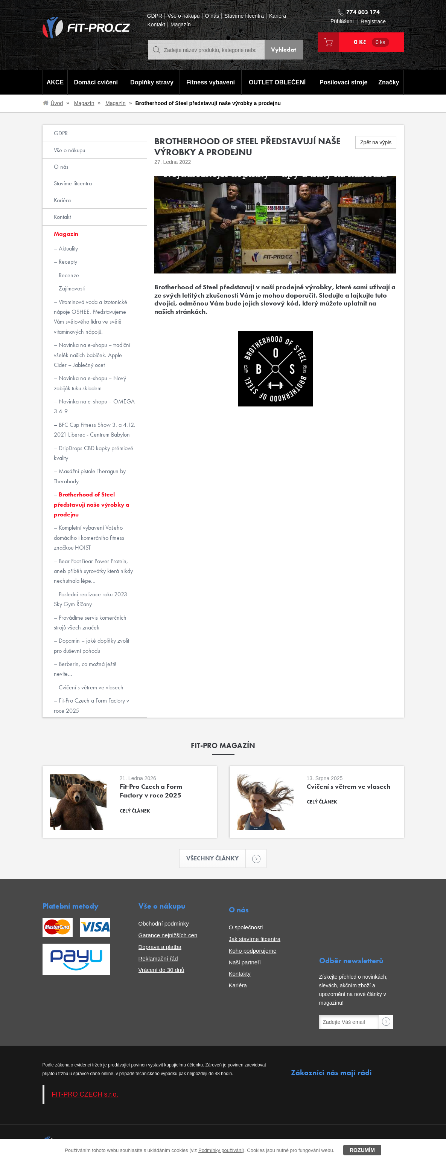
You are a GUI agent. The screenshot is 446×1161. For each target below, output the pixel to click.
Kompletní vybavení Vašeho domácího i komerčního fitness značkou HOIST (89, 537)
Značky (389, 82)
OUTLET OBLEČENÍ (277, 82)
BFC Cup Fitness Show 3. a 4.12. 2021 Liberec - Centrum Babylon (94, 429)
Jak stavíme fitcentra (255, 939)
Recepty (67, 262)
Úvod (57, 103)
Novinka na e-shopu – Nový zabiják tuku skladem (90, 383)
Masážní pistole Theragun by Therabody (90, 476)
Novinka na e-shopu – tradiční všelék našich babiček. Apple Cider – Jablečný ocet (92, 355)
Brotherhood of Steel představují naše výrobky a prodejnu (91, 504)
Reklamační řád (158, 958)
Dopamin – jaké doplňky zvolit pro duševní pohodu (91, 645)
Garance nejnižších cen (168, 935)
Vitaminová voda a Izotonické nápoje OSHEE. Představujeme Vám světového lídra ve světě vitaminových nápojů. (90, 317)
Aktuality (67, 248)
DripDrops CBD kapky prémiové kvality (93, 453)
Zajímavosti (71, 288)
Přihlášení (342, 21)
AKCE (55, 82)
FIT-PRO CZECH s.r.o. (85, 1094)
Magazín (180, 24)
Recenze (68, 275)
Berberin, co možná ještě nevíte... (85, 669)
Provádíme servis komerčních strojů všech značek (90, 622)
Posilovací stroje (343, 82)
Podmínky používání (220, 1150)
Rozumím (362, 1150)
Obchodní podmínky (164, 924)
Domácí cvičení (96, 82)
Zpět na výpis (375, 142)
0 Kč (371, 42)
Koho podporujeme (253, 950)
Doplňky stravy (152, 82)
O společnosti (246, 927)
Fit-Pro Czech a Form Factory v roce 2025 (91, 705)
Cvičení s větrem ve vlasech (90, 687)
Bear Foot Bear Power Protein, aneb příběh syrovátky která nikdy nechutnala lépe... (93, 571)
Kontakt (156, 24)
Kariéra (277, 16)
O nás (212, 16)
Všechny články (216, 858)
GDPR (154, 16)
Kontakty (240, 974)
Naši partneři (245, 962)
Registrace (373, 21)
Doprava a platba (160, 947)
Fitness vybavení (210, 82)
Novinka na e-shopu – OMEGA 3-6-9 (94, 406)
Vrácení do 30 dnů (161, 970)
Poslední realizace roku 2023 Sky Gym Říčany (90, 599)
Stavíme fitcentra (244, 16)
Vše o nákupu (183, 16)
